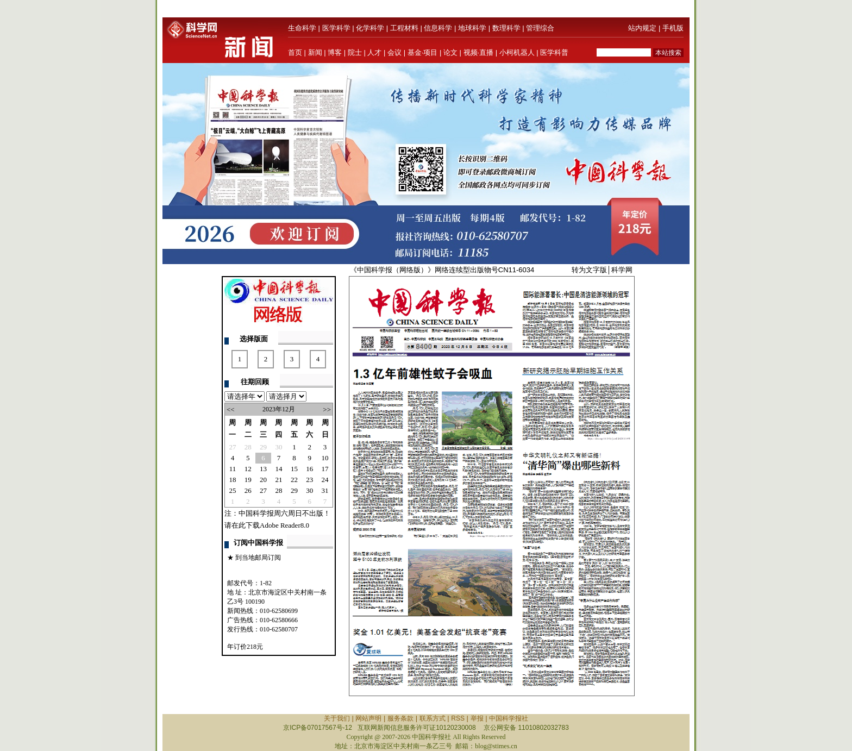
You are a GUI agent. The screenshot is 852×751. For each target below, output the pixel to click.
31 (325, 490)
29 (263, 447)
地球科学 (472, 28)
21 (278, 479)
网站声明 (368, 718)
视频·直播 (478, 52)
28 (248, 447)
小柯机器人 (517, 52)
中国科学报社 (508, 718)
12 (248, 469)
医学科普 (554, 52)
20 (263, 479)
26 (248, 490)
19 (248, 479)
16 (309, 469)
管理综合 (540, 28)
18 (232, 479)
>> (327, 409)
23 (309, 479)
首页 (295, 52)
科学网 (621, 270)
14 (278, 469)
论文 (450, 52)
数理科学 (506, 28)
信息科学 (438, 28)
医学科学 (336, 28)
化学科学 (370, 28)
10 (325, 458)
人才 (374, 52)
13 (263, 469)
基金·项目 (423, 52)
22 (294, 479)
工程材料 (404, 28)
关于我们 (337, 718)
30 (278, 447)
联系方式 (432, 718)
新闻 (315, 52)
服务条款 (400, 718)
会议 (394, 52)
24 (325, 479)
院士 (355, 52)
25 (232, 490)
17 (325, 469)
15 (294, 469)
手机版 (673, 28)
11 (232, 469)
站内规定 (642, 28)
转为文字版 (589, 270)
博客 (335, 52)
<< (231, 409)
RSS (458, 718)
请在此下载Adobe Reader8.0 (266, 525)
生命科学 (302, 28)
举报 (477, 718)
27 (232, 447)
